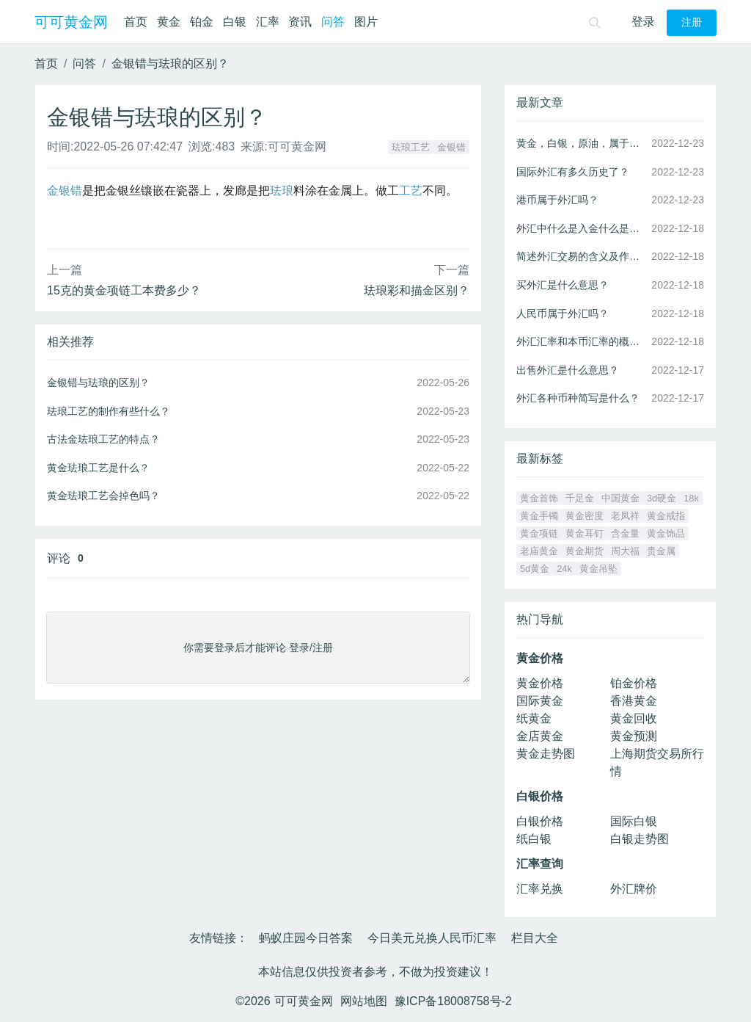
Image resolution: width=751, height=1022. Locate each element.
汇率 (267, 21)
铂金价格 (633, 683)
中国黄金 (620, 498)
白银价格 (539, 821)
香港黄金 (633, 701)
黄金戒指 (666, 515)
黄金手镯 (539, 515)
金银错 (451, 147)
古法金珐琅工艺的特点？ (103, 439)
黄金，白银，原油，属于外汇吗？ (580, 143)
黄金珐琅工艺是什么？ (98, 468)
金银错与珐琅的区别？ (170, 63)
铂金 (201, 21)
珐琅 (281, 190)
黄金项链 (539, 533)
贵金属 (661, 551)
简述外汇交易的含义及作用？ (580, 256)
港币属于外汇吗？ (557, 200)
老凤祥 (625, 515)
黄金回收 (633, 718)
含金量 (625, 533)
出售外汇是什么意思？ (567, 370)
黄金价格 (539, 683)
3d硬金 (661, 498)
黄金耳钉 (584, 533)
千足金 (579, 498)
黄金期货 (584, 551)
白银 (234, 21)
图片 (366, 21)
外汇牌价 (633, 889)
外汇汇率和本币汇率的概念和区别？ (580, 341)
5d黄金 (534, 568)
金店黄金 (539, 736)
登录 (643, 21)
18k (691, 498)
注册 (691, 22)
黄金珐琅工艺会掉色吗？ (103, 495)
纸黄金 (534, 718)
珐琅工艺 (411, 147)
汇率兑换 (539, 889)
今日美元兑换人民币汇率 (432, 938)
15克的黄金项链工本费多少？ (124, 290)
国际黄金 (539, 701)
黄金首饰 (539, 498)
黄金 (168, 21)
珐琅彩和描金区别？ (416, 290)
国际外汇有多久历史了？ (572, 172)
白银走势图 (639, 839)
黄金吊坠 (598, 568)
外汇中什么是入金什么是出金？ (580, 228)
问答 (333, 21)
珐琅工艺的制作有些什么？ (108, 411)
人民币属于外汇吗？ (562, 313)
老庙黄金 (539, 551)
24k (564, 568)
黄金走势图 (545, 753)
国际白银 (633, 821)
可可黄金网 (71, 22)
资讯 (300, 21)
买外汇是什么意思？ (562, 285)
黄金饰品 (666, 533)
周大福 (625, 551)
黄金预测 (633, 736)
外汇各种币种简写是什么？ (578, 398)
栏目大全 (534, 938)
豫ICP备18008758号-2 (453, 1001)
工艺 (410, 190)
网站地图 (363, 1001)
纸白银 (534, 839)
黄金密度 (584, 515)
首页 (135, 21)
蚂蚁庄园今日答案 (306, 938)
